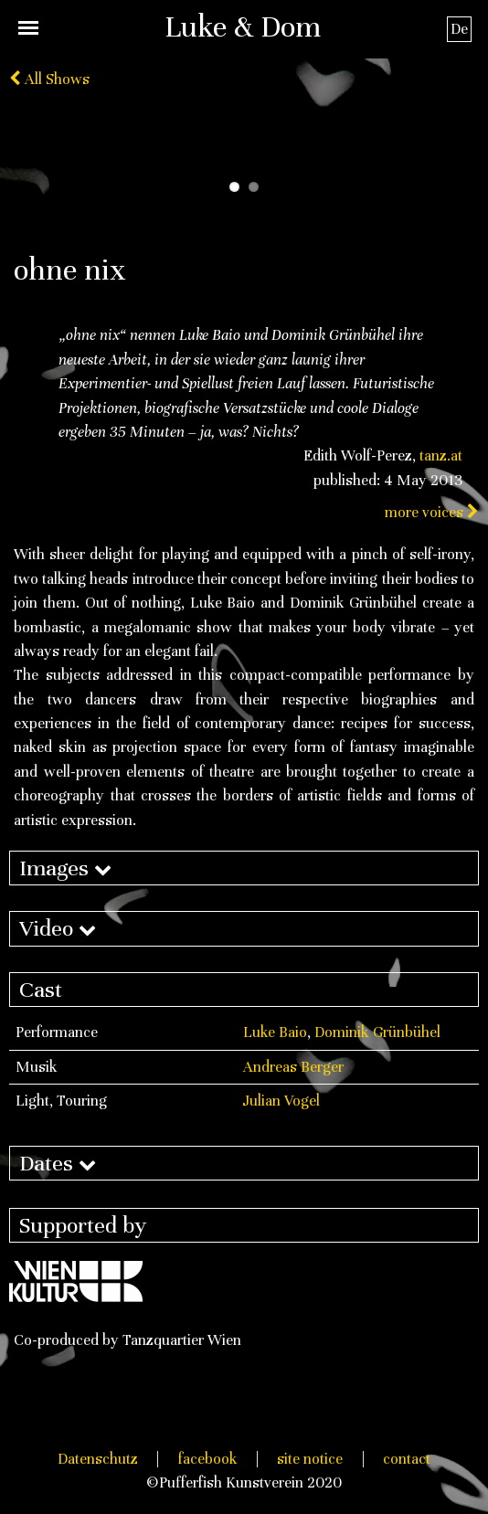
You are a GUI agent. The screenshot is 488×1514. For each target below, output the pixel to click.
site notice (310, 1458)
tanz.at (440, 455)
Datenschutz (98, 1458)
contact (406, 1458)
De (459, 28)
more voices (432, 512)
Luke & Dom (242, 26)
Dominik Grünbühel (377, 1032)
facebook (208, 1458)
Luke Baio (275, 1032)
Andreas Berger (293, 1066)
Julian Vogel (281, 1100)
